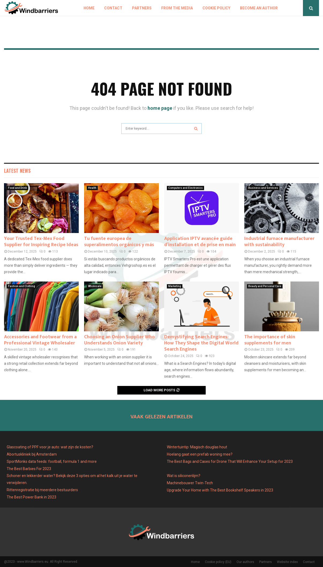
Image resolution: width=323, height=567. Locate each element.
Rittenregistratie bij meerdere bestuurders (42, 490)
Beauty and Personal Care (264, 286)
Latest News (17, 170)
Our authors (245, 562)
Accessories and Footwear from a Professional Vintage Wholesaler (40, 340)
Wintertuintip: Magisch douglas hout (197, 447)
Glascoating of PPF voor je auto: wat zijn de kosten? (50, 447)
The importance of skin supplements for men (269, 340)
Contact (113, 8)
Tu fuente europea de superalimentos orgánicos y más (119, 242)
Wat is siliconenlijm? (183, 476)
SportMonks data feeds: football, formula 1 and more (52, 461)
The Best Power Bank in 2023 (31, 497)
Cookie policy (216, 8)
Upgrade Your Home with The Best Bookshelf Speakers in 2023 (220, 490)
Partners (142, 8)
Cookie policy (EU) (218, 562)
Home (89, 8)
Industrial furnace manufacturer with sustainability (279, 242)
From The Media (177, 8)
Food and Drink (17, 187)
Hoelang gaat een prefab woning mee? (199, 454)
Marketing (174, 286)
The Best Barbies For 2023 (29, 469)
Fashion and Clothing (21, 286)
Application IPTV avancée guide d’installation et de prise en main (200, 242)
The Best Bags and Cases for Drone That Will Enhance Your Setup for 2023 (230, 461)
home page (160, 108)
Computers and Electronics (185, 187)
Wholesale (95, 286)
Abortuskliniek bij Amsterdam (32, 454)
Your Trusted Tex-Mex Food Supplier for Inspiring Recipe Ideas (41, 242)
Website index (287, 562)
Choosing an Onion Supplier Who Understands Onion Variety (119, 340)
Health (92, 187)
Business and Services (263, 187)
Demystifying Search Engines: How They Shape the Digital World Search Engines (201, 343)
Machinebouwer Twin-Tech (190, 483)
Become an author (259, 8)
